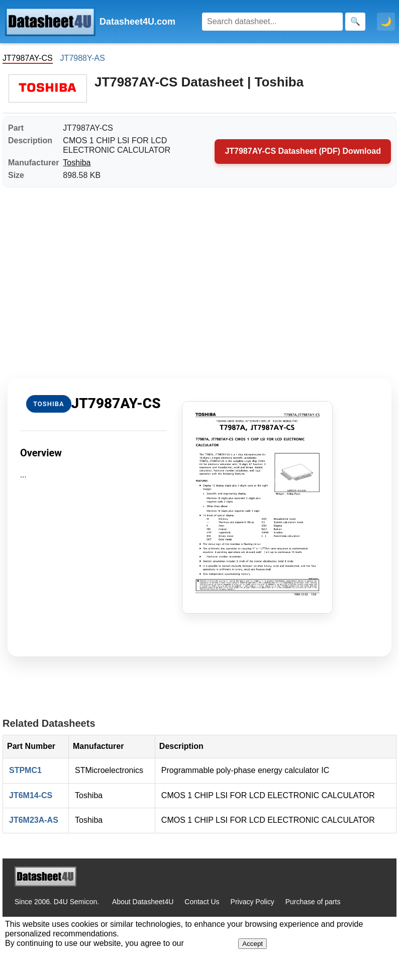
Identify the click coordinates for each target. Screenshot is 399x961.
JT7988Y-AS (82, 58)
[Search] (272, 22)
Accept (252, 943)
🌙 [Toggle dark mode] (385, 22)
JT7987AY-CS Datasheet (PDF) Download (303, 151)
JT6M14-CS (30, 795)
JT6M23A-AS (33, 820)
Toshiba (76, 162)
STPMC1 (25, 770)
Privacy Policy (252, 902)
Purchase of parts (313, 902)
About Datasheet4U (142, 902)
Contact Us (201, 902)
